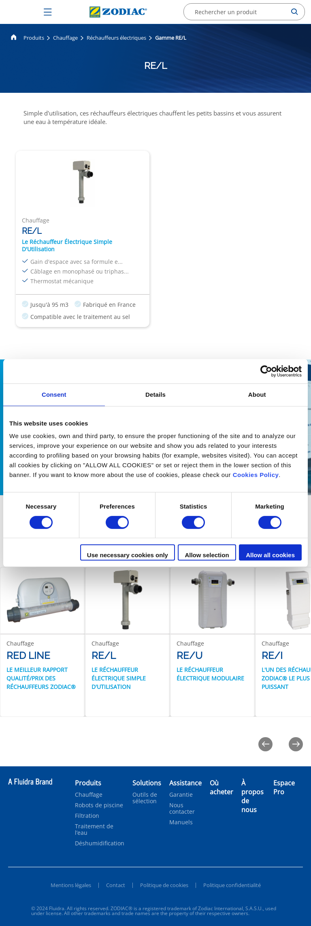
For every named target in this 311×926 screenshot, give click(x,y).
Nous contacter (182, 808)
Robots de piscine (99, 805)
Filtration (87, 816)
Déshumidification (99, 843)
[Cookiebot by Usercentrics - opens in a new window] (266, 371)
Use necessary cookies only (127, 555)
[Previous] (265, 744)
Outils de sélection (144, 797)
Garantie (181, 794)
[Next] (296, 744)
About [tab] (257, 394)
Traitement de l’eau (94, 829)
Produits (33, 37)
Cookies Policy (256, 474)
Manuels (181, 822)
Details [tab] (155, 394)
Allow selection (207, 555)
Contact (115, 885)
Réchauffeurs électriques (116, 37)
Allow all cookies (270, 555)
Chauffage (65, 37)
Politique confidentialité (232, 885)
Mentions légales (71, 885)
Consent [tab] (54, 394)
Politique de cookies (164, 885)
